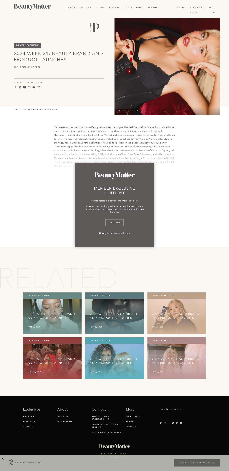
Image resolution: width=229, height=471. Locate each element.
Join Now (114, 222)
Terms (130, 421)
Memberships (197, 7)
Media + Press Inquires (106, 432)
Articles (28, 416)
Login (211, 7)
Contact (181, 7)
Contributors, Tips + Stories (105, 425)
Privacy (131, 427)
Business (71, 7)
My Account (134, 416)
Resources (51, 109)
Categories (86, 7)
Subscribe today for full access (197, 463)
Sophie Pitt (20, 67)
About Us (63, 416)
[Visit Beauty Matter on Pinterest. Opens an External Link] (177, 423)
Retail (40, 109)
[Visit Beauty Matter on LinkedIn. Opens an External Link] (161, 423)
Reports (101, 7)
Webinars (153, 7)
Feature (18, 109)
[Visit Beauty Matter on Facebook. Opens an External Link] (169, 423)
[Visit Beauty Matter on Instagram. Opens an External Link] (165, 423)
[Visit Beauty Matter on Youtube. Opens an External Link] (181, 423)
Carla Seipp (34, 67)
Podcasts (114, 7)
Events (128, 7)
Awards (140, 7)
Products (29, 109)
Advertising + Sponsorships (100, 417)
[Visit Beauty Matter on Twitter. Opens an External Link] (173, 423)
